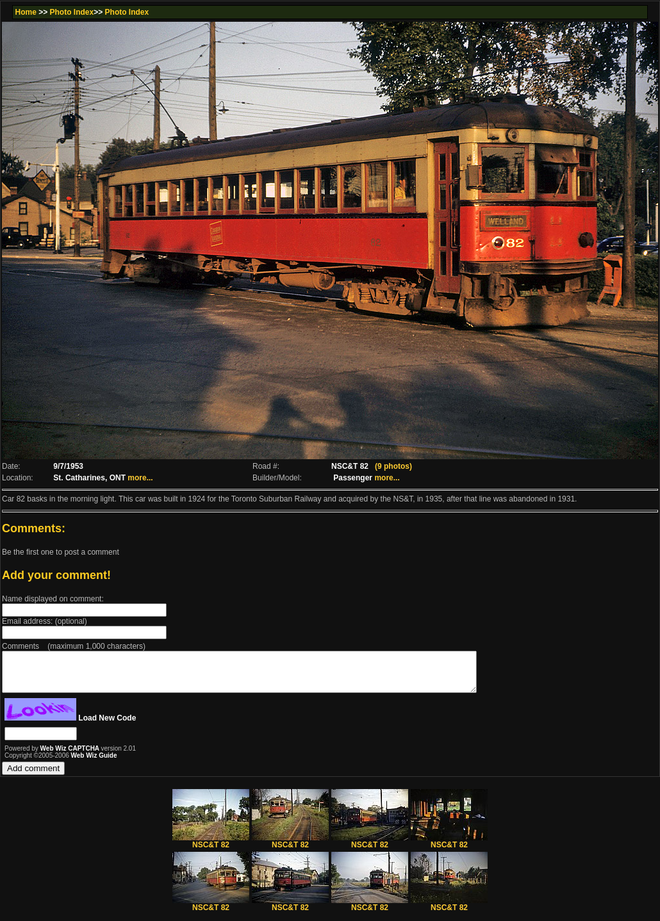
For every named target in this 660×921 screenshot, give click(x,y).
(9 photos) (393, 466)
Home (25, 12)
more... (140, 477)
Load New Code (107, 725)
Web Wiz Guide (94, 763)
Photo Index (72, 12)
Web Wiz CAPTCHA (70, 756)
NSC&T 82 (210, 849)
